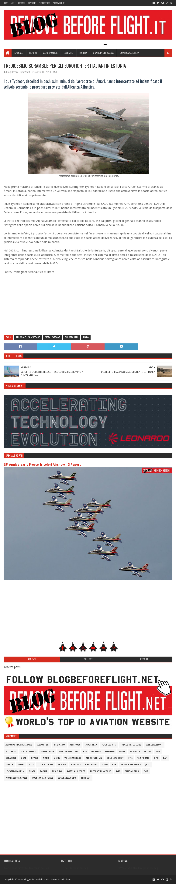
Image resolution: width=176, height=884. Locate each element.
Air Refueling (94, 758)
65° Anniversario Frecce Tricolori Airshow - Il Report (42, 464)
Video (21, 764)
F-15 (114, 764)
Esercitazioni (52, 337)
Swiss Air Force (76, 771)
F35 (85, 751)
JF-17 (147, 764)
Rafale (43, 771)
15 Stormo (143, 758)
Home (6, 3)
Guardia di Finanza (103, 52)
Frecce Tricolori (131, 745)
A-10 (118, 771)
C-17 (145, 771)
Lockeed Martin (14, 771)
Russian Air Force (42, 778)
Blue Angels (132, 771)
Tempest (86, 778)
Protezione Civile (16, 778)
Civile (34, 758)
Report (33, 52)
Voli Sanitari (72, 758)
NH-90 (32, 771)
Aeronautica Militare (28, 337)
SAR (158, 751)
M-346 (122, 751)
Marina (83, 52)
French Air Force (131, 764)
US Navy (61, 764)
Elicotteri (43, 745)
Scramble (10, 758)
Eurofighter (71, 337)
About (13, 3)
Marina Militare (68, 751)
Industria (91, 745)
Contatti (21, 3)
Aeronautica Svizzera (84, 764)
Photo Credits (44, 3)
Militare (10, 751)
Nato (86, 337)
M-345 (57, 758)
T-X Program (45, 764)
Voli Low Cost (115, 758)
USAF (23, 758)
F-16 (130, 758)
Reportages (47, 751)
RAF (165, 758)
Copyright (32, 3)
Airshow (75, 745)
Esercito (68, 52)
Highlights (109, 745)
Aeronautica (50, 52)
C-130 (104, 764)
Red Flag (57, 771)
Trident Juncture (100, 771)
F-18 (156, 758)
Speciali (18, 52)
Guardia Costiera (129, 52)
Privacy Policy (58, 3)
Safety (9, 764)
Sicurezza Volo (67, 778)
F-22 (31, 764)
